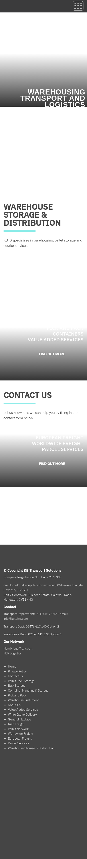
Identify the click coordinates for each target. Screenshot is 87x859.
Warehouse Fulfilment (23, 700)
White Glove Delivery (22, 714)
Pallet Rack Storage (21, 681)
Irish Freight (16, 724)
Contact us (15, 676)
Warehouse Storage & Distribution (31, 748)
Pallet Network (18, 729)
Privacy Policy (17, 671)
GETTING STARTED (21, 254)
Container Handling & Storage (28, 690)
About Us (14, 705)
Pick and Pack (17, 695)
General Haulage (19, 719)
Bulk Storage (17, 686)
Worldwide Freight (20, 734)
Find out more (52, 354)
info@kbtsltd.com (16, 619)
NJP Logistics (13, 653)
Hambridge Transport (18, 648)
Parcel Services (18, 743)
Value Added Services (23, 710)
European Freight (20, 738)
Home (12, 666)
